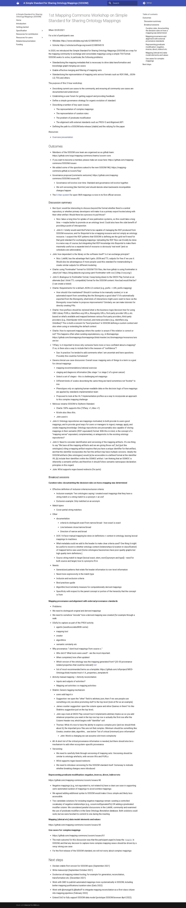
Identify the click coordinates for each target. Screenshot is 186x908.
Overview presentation (62, 137)
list (95, 665)
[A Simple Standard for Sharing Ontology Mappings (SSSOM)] (17, 3)
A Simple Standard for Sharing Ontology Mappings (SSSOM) (29, 15)
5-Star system (62, 195)
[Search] (122, 3)
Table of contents (150, 14)
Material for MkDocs (31, 905)
